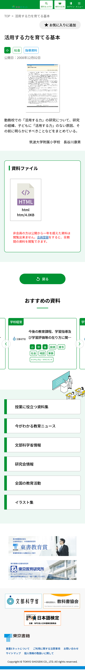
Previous (6, 344)
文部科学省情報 (28, 445)
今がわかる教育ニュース (36, 426)
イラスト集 (24, 502)
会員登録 (43, 237)
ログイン (70, 5)
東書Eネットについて (18, 649)
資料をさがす (46, 5)
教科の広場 (60, 5)
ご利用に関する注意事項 (48, 649)
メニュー (79, 5)
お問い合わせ (14, 654)
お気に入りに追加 (62, 24)
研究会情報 (24, 464)
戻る (42, 279)
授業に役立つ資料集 (32, 407)
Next (79, 344)
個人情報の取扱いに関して (59, 654)
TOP (7, 16)
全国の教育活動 (28, 483)
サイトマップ (33, 654)
